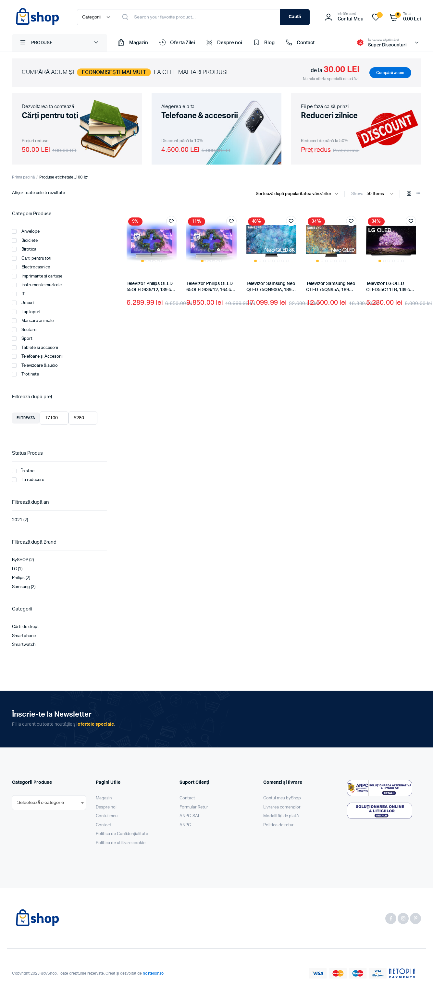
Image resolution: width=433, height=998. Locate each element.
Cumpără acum (390, 73)
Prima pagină (23, 177)
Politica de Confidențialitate (122, 834)
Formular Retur (193, 807)
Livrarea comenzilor (282, 807)
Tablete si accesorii (35, 347)
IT (18, 294)
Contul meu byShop (282, 798)
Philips (18, 578)
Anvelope (26, 231)
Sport (22, 338)
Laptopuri (26, 312)
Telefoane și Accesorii (37, 356)
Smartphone (24, 636)
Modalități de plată (281, 816)
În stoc (23, 471)
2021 (17, 520)
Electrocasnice (31, 267)
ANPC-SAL (189, 816)
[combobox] (49, 802)
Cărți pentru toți (31, 258)
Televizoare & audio (35, 365)
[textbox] (40, 802)
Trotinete (25, 374)
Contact (299, 43)
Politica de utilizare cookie (120, 843)
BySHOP (20, 560)
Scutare (24, 329)
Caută (295, 17)
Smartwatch (23, 645)
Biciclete (25, 240)
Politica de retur (278, 825)
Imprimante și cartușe (37, 276)
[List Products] (418, 194)
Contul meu (107, 816)
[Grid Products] (409, 194)
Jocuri (23, 303)
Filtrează (26, 418)
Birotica (24, 249)
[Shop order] (298, 194)
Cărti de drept (25, 627)
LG (14, 569)
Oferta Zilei (176, 43)
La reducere (28, 479)
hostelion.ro (153, 973)
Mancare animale (33, 320)
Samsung (21, 587)
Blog (263, 43)
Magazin (132, 43)
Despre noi (223, 43)
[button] (171, 221)
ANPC (185, 825)
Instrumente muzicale (37, 285)
